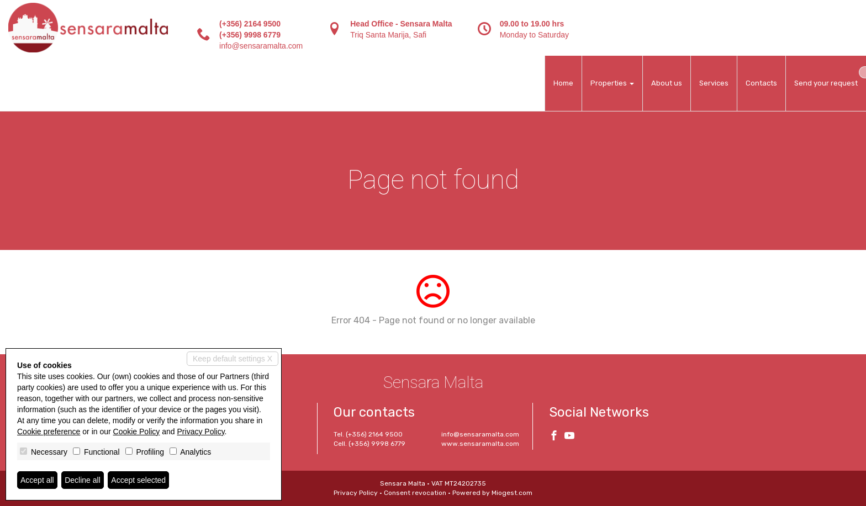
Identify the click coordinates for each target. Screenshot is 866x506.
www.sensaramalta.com (480, 444)
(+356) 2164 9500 (250, 23)
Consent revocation (415, 493)
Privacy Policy (356, 493)
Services (713, 83)
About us (666, 83)
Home (563, 83)
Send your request (826, 83)
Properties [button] (612, 83)
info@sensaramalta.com (261, 45)
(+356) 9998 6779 (250, 34)
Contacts (761, 83)
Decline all (83, 480)
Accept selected (138, 480)
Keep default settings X (232, 358)
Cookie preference (48, 431)
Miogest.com (512, 493)
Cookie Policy (136, 431)
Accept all (37, 480)
